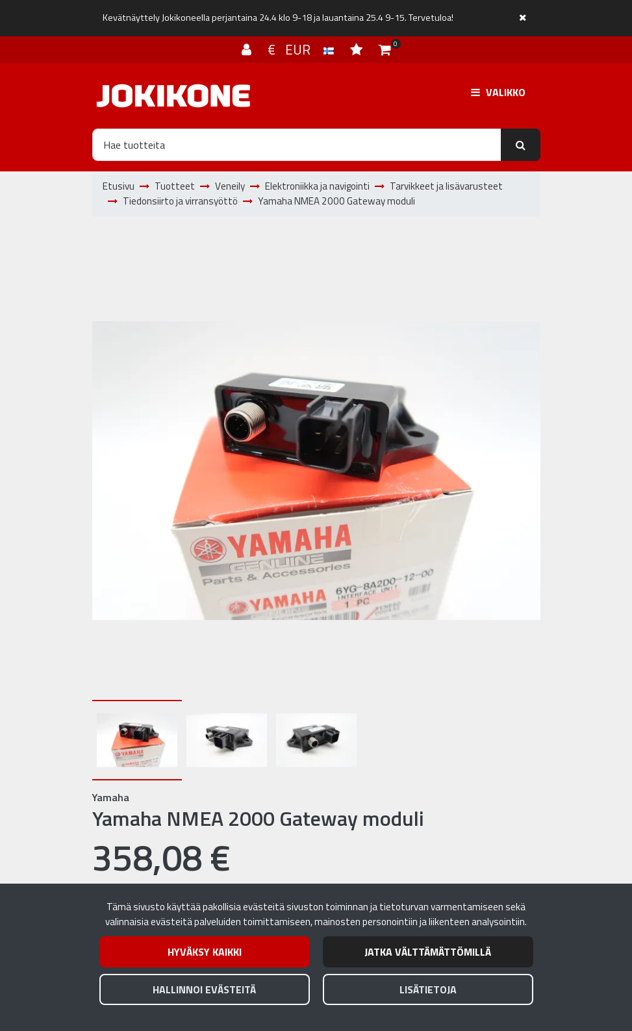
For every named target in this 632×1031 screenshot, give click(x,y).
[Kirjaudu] (248, 49)
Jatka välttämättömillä (427, 952)
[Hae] (296, 145)
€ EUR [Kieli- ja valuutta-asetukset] (302, 49)
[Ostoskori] (385, 49)
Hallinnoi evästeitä (204, 989)
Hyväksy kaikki (205, 952)
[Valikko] (498, 92)
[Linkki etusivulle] (173, 96)
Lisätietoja (428, 989)
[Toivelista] (358, 49)
